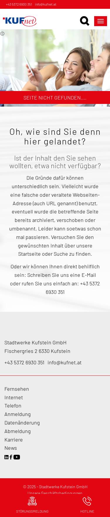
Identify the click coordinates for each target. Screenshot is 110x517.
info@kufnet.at (45, 4)
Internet (13, 397)
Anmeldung (17, 414)
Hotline (87, 505)
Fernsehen (16, 388)
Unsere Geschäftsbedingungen (55, 493)
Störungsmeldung (32, 505)
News (10, 447)
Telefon (12, 405)
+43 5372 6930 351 (19, 4)
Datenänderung (22, 422)
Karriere (13, 439)
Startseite (30, 253)
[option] (55, 68)
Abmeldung (17, 431)
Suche (61, 253)
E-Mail (89, 275)
